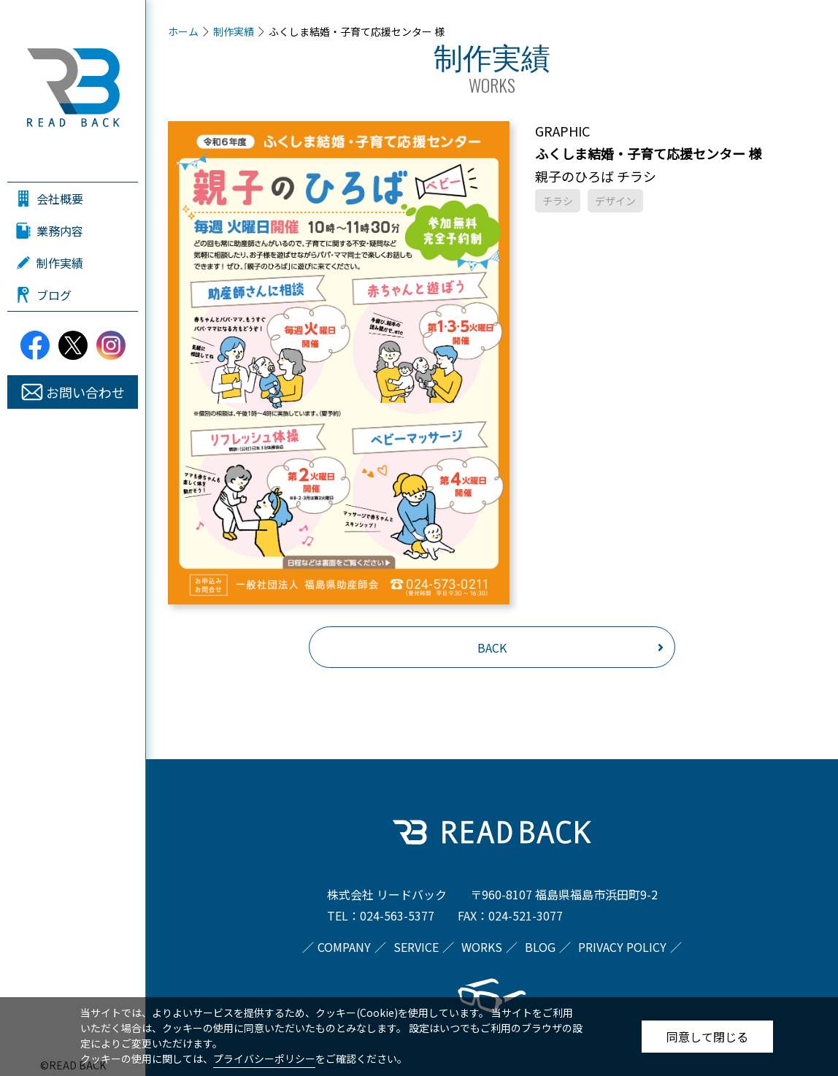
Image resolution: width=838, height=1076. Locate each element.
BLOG (540, 947)
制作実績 (59, 263)
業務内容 (59, 230)
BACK (492, 647)
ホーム (183, 31)
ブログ (54, 295)
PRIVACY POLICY (622, 947)
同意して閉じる (707, 1036)
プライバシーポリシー (264, 1058)
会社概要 (59, 198)
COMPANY (344, 947)
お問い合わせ (85, 392)
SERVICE (416, 947)
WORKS (481, 947)
